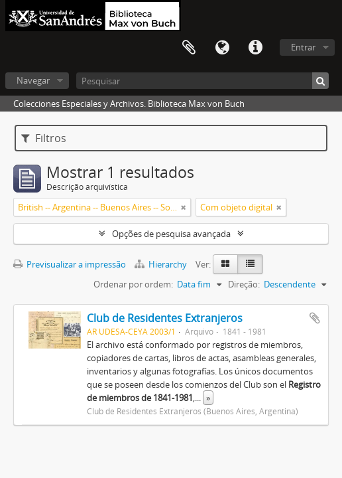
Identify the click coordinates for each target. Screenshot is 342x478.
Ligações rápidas (255, 47)
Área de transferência (188, 47)
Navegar (33, 80)
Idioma (222, 47)
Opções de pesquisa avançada (171, 234)
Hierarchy (162, 264)
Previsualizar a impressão (69, 264)
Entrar (303, 47)
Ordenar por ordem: (133, 284)
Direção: (244, 284)
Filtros (43, 138)
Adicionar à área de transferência (314, 318)
